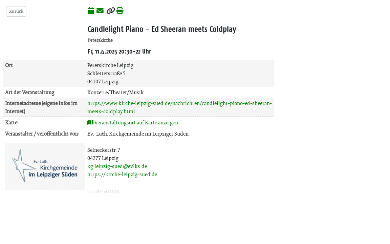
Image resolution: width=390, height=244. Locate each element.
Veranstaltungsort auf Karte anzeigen (132, 122)
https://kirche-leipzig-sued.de (122, 174)
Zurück (16, 11)
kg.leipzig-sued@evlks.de (117, 166)
